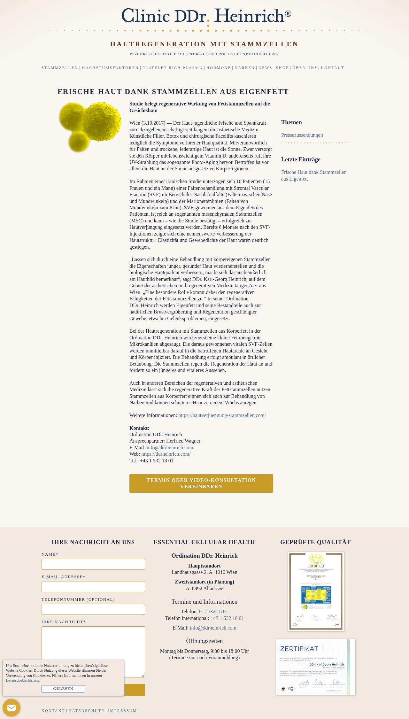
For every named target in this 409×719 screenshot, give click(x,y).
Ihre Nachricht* (64, 622)
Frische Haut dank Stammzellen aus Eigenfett (173, 91)
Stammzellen (60, 68)
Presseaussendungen (302, 135)
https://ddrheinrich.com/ (165, 454)
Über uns (304, 68)
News (266, 68)
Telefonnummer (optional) (78, 599)
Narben (245, 68)
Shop (282, 68)
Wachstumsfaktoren (110, 68)
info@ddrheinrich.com (170, 447)
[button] (11, 707)
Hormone (218, 68)
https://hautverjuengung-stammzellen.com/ (222, 415)
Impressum (122, 710)
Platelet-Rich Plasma (173, 68)
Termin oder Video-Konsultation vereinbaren (201, 483)
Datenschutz (86, 710)
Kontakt (332, 68)
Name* (50, 554)
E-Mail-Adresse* (63, 577)
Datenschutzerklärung (23, 680)
